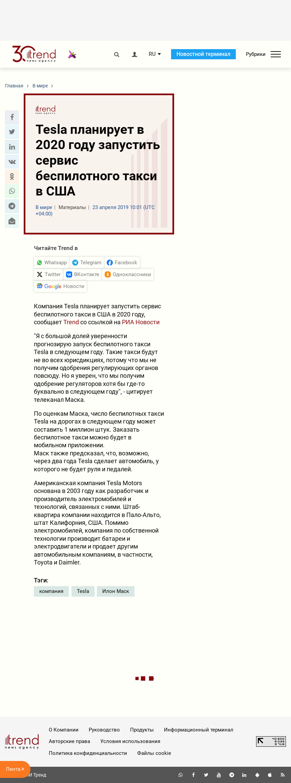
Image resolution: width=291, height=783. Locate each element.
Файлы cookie (154, 753)
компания (51, 591)
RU (152, 54)
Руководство (104, 730)
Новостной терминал (203, 54)
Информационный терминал (198, 730)
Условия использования (130, 741)
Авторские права (69, 741)
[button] (12, 117)
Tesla (83, 591)
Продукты (142, 730)
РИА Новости (141, 322)
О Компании (64, 730)
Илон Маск (115, 591)
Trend (71, 322)
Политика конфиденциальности (88, 753)
